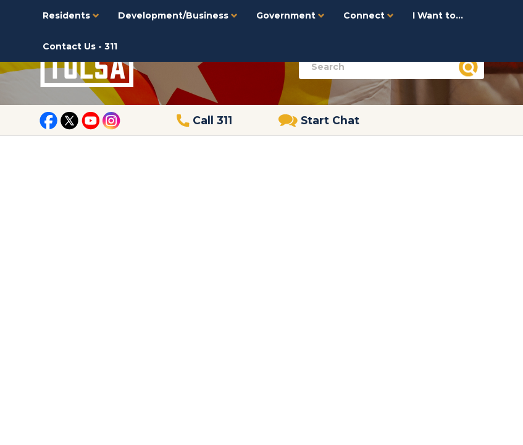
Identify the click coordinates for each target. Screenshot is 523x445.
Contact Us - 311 (80, 46)
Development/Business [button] (178, 15)
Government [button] (290, 15)
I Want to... (437, 15)
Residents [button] (71, 15)
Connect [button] (368, 15)
